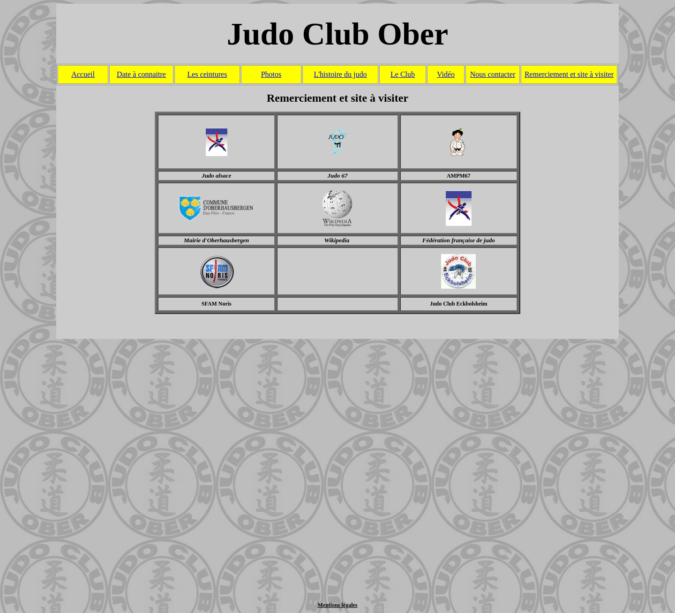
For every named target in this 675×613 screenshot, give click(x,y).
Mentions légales (338, 605)
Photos (271, 74)
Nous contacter (492, 74)
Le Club (402, 74)
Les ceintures (207, 74)
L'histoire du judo (340, 74)
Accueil (83, 74)
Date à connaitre (141, 74)
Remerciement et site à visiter (569, 74)
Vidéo (446, 74)
